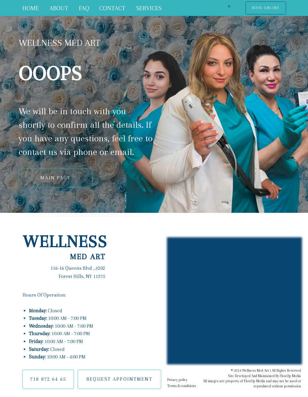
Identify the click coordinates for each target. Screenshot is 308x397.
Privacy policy (177, 380)
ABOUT (58, 8)
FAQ (84, 8)
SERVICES (149, 8)
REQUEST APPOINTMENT (119, 379)
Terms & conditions (181, 386)
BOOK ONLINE (265, 8)
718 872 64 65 (48, 379)
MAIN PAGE (55, 178)
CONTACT (112, 8)
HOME (30, 8)
